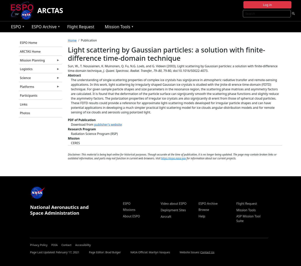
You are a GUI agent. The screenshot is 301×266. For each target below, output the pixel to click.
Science (39, 79)
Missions (129, 210)
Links (23, 104)
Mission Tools (118, 27)
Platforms (39, 88)
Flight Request (80, 26)
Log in (267, 5)
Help (201, 216)
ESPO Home (28, 43)
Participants (28, 95)
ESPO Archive (45, 27)
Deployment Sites (173, 210)
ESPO (17, 27)
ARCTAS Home (30, 51)
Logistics (39, 70)
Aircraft (166, 216)
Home (72, 40)
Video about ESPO (174, 203)
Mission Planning (39, 61)
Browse (203, 210)
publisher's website (108, 124)
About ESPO (131, 216)
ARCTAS (50, 10)
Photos (25, 113)
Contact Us (207, 252)
